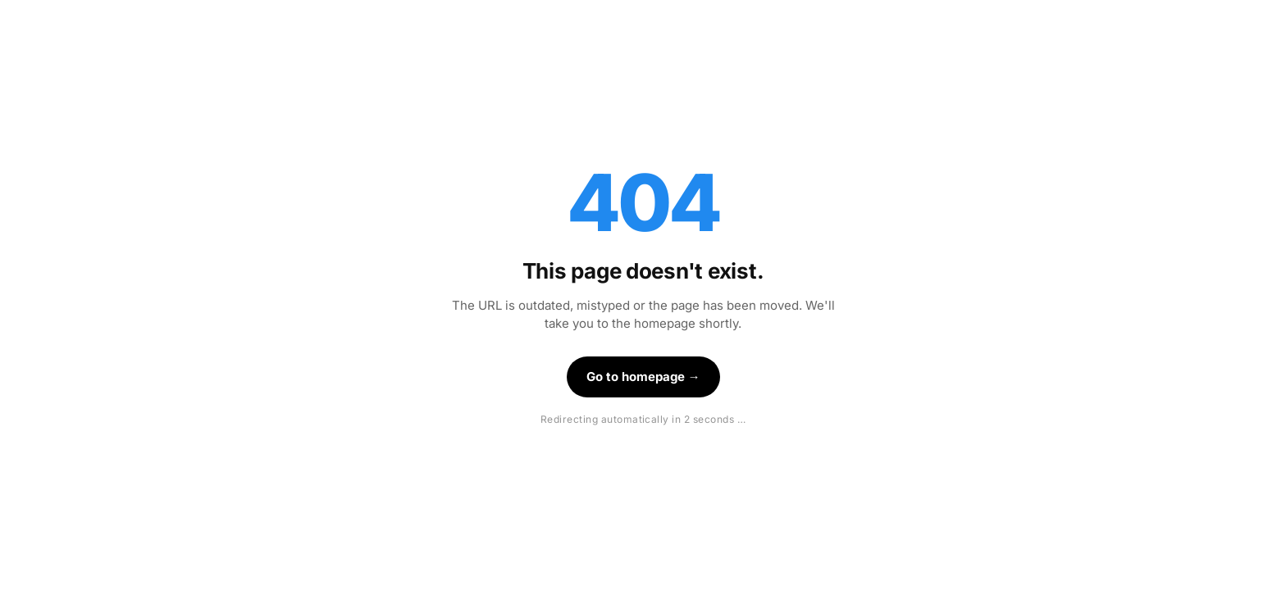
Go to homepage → (643, 376)
